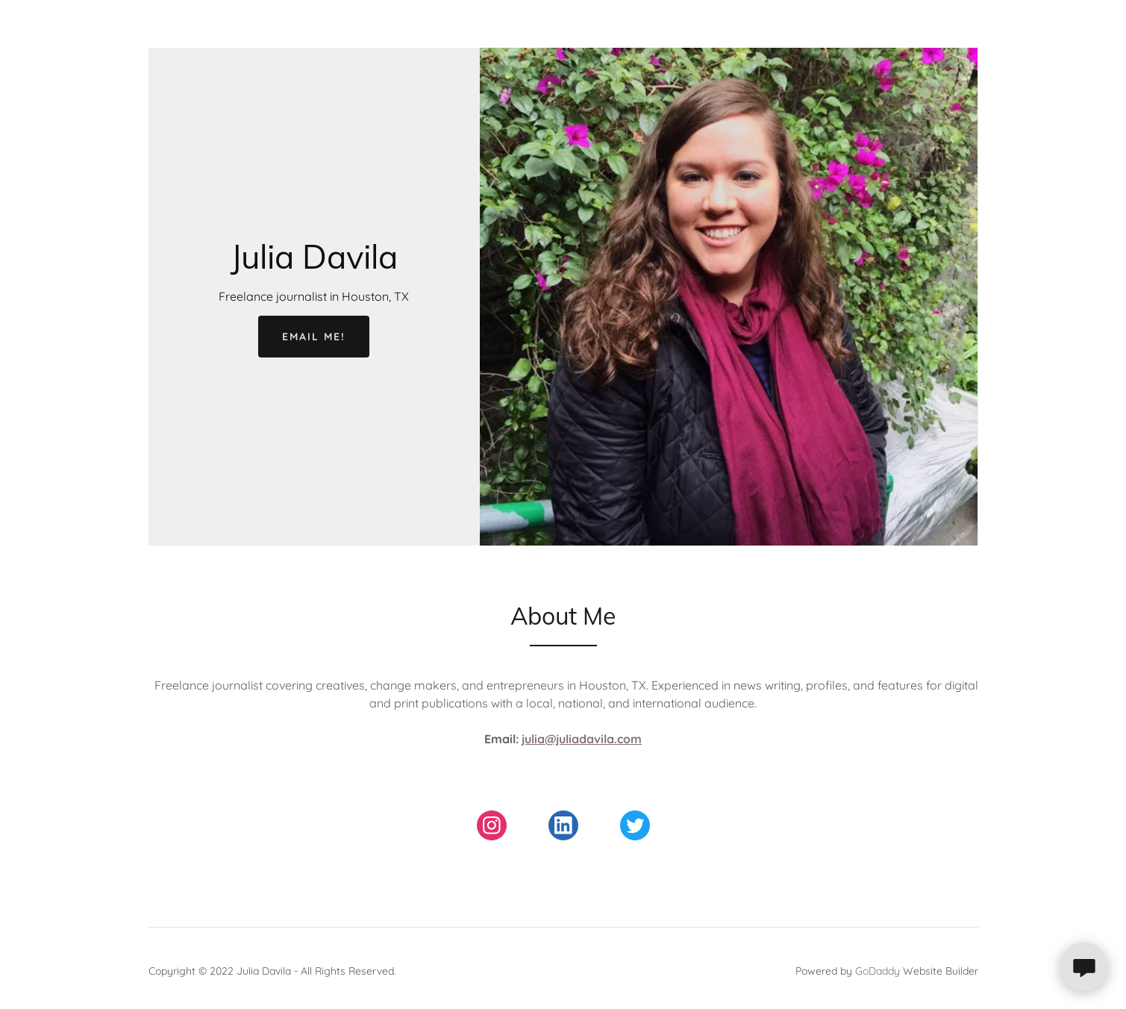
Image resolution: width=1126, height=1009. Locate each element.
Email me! (313, 336)
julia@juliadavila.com (582, 738)
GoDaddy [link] (877, 971)
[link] (314, 264)
